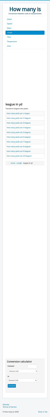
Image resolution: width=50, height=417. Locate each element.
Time (9, 37)
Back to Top (42, 412)
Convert (11, 366)
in (8, 376)
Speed (9, 24)
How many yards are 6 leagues (19, 137)
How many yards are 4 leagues (19, 128)
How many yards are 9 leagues (19, 151)
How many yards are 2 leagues (19, 118)
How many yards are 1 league (18, 113)
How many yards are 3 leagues (19, 123)
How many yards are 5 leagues (19, 132)
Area (9, 46)
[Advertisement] (25, 75)
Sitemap (6, 405)
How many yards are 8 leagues (19, 146)
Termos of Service (10, 407)
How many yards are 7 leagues (19, 142)
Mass (9, 28)
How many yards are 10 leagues (19, 156)
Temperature (12, 41)
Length (9, 33)
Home (9, 19)
